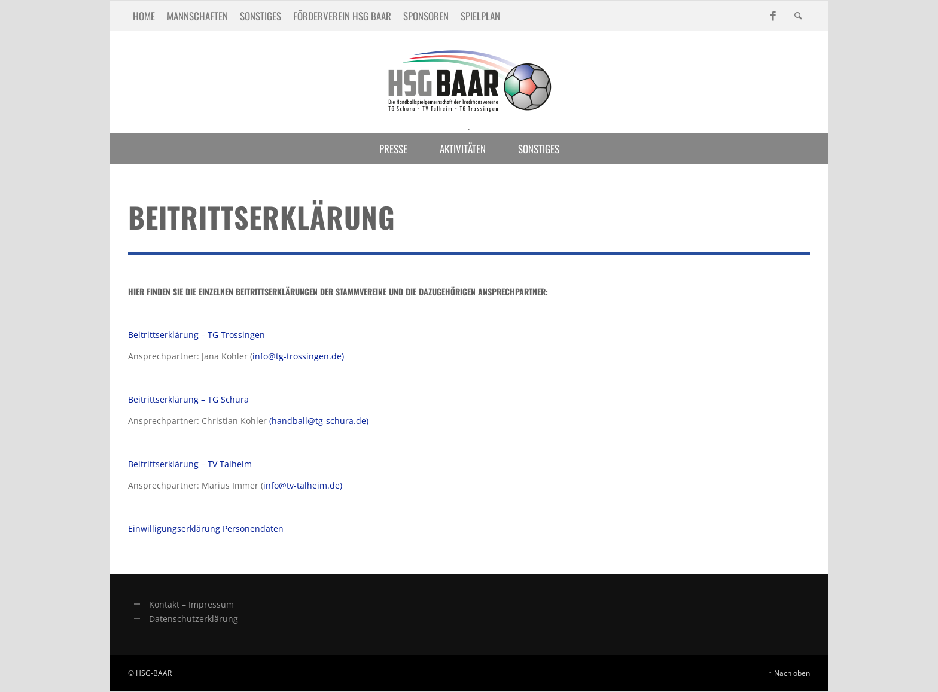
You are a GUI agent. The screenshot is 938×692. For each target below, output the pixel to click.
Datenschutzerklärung (193, 618)
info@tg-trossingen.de (297, 356)
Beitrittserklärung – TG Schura (188, 399)
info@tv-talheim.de (301, 485)
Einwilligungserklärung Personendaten (206, 528)
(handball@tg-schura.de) (318, 420)
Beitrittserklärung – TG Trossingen (196, 334)
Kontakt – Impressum (191, 604)
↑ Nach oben (789, 673)
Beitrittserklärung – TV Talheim (190, 464)
